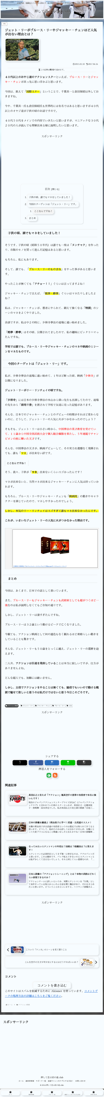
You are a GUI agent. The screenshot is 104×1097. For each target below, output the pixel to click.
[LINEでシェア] (61, 763)
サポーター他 (41, 1083)
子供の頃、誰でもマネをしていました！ (49, 197)
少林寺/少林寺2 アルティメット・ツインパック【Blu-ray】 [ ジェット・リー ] (39, 566)
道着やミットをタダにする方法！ (61, 1083)
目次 (47, 189)
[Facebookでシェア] (42, 763)
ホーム (19, 1083)
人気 (69, 706)
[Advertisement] (52, 156)
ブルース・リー (58, 706)
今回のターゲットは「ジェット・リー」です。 (53, 204)
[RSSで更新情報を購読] (55, 776)
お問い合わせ (82, 1083)
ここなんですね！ (42, 211)
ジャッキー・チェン (42, 706)
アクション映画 (12, 706)
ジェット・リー (27, 706)
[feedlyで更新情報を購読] (49, 776)
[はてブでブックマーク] (52, 763)
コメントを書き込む (52, 988)
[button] (70, 763)
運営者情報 (29, 1083)
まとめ (31, 218)
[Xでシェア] (33, 763)
